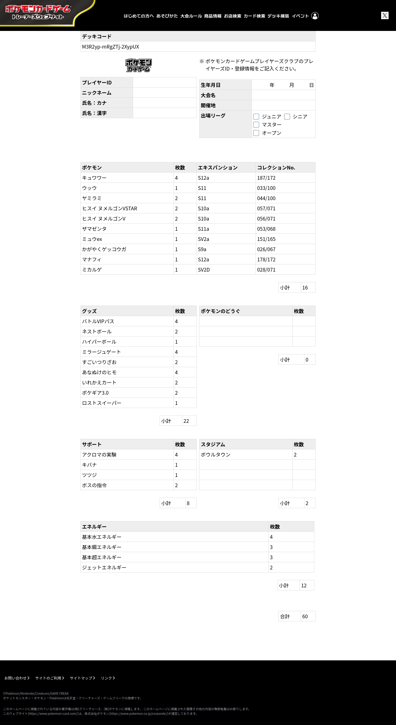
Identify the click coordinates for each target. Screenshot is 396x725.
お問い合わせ (15, 677)
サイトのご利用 (48, 677)
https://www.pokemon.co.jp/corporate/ (138, 713)
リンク (106, 677)
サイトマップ (81, 677)
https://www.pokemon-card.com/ (53, 713)
